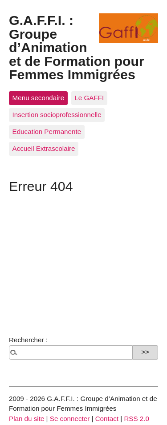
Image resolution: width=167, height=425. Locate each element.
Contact (106, 418)
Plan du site (26, 418)
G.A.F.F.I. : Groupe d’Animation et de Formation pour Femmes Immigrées (76, 47)
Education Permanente (46, 131)
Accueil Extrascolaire (43, 148)
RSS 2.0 (136, 418)
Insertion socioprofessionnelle (57, 114)
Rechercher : (28, 340)
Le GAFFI (89, 97)
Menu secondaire (38, 97)
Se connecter (70, 418)
